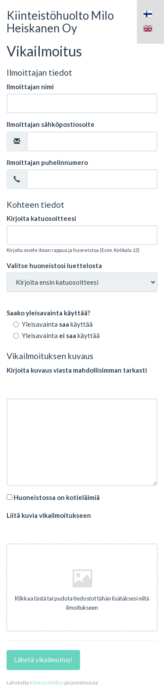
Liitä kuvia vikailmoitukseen (49, 515)
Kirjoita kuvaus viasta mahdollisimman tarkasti (77, 370)
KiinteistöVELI (46, 682)
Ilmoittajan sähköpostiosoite (50, 124)
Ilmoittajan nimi (30, 87)
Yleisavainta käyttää (53, 324)
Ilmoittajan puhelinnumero (47, 162)
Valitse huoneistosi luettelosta (54, 265)
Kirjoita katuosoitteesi (41, 218)
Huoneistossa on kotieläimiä (53, 497)
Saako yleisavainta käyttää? (48, 313)
